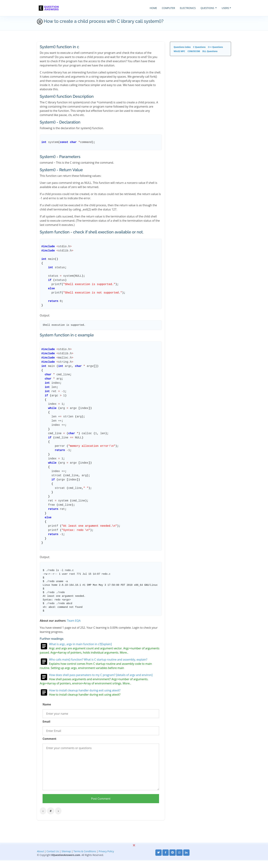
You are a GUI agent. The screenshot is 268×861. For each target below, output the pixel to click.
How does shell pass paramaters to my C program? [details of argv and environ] (101, 675)
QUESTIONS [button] (208, 8)
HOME (153, 8)
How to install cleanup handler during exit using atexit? (85, 690)
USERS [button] (225, 8)
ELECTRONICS (188, 8)
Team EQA (74, 621)
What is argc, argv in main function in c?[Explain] (80, 644)
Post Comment (101, 799)
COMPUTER (168, 8)
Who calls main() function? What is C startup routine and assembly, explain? (98, 659)
